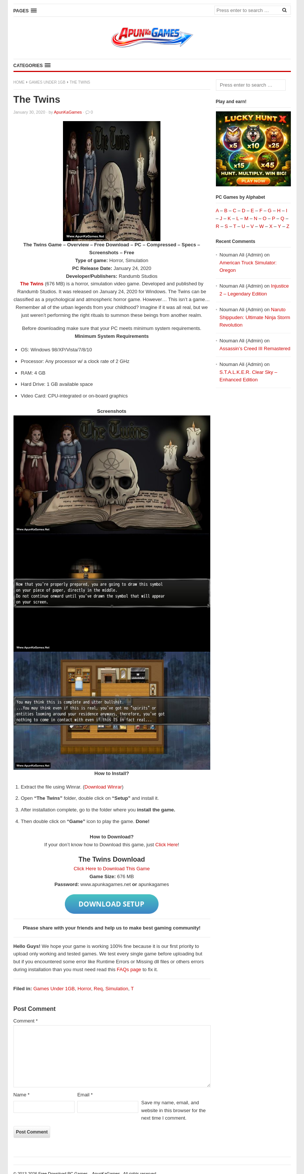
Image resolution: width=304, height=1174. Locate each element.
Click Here (166, 844)
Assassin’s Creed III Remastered (255, 348)
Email (85, 1095)
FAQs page (129, 969)
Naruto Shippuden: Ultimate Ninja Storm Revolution (255, 317)
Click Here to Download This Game (112, 868)
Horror (84, 988)
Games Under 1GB (47, 82)
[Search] (284, 9)
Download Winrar (103, 787)
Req (98, 988)
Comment (25, 1021)
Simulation (116, 988)
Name (21, 1095)
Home (19, 82)
